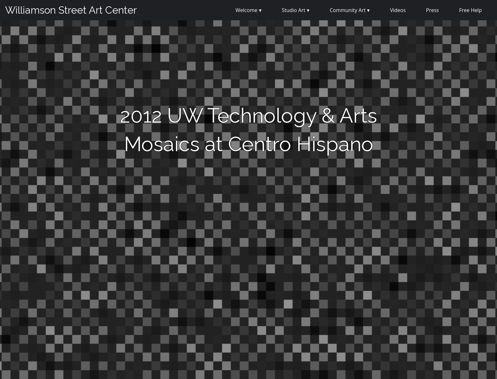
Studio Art (293, 10)
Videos (398, 10)
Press (432, 10)
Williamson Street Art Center (71, 10)
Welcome (246, 10)
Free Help (470, 10)
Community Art (347, 10)
